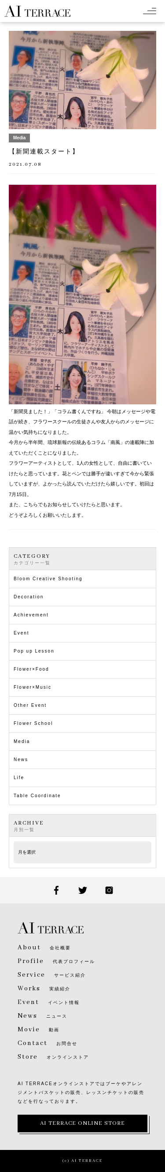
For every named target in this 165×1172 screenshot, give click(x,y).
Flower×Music (32, 687)
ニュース (42, 1016)
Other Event (30, 705)
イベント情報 (49, 1002)
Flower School (33, 723)
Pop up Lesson (34, 651)
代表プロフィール (56, 961)
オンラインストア (53, 1057)
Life (19, 777)
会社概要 (44, 947)
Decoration (29, 596)
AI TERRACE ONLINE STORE (82, 1123)
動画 (38, 1029)
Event (21, 633)
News (21, 759)
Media (22, 741)
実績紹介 (44, 988)
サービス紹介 (52, 975)
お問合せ (47, 1043)
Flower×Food (31, 669)
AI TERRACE (37, 11)
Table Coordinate (37, 795)
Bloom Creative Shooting (48, 578)
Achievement (31, 614)
